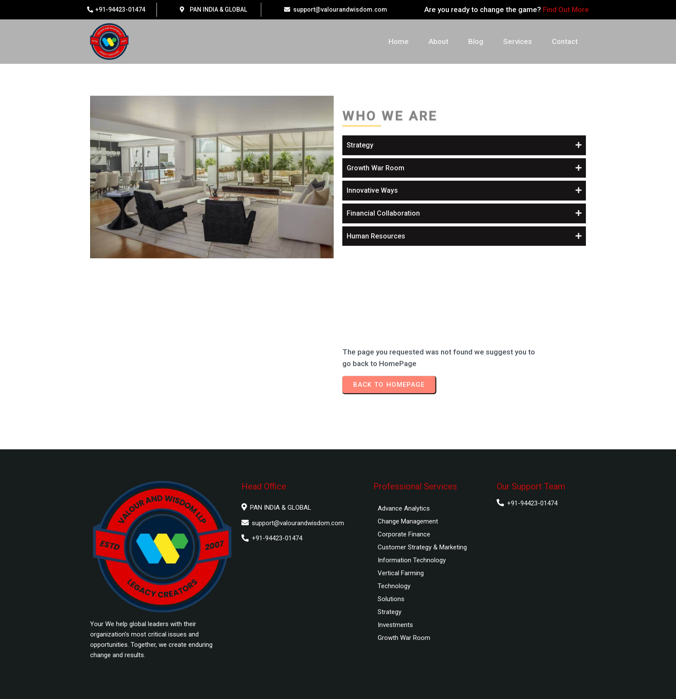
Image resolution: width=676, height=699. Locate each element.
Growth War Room (375, 168)
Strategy (360, 145)
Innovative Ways (372, 190)
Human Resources (376, 236)
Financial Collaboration (383, 213)
